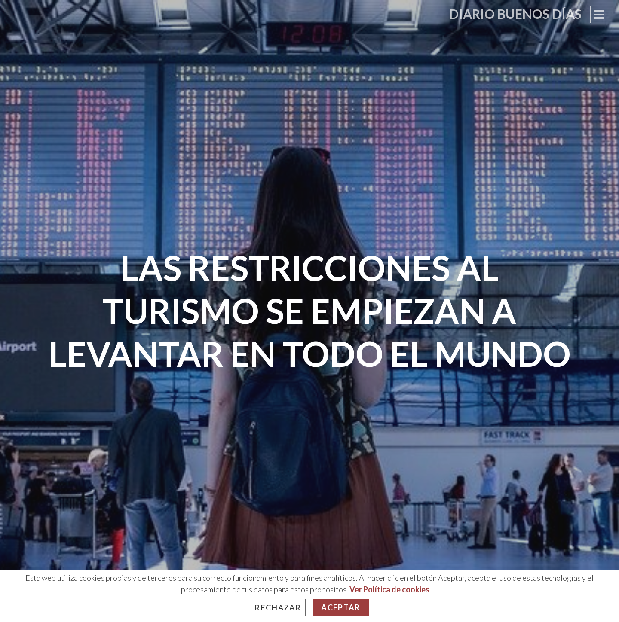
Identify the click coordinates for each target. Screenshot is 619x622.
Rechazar (277, 607)
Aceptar (340, 607)
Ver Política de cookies (389, 589)
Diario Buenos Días (515, 13)
